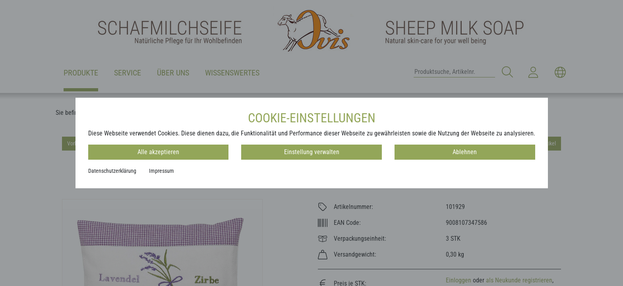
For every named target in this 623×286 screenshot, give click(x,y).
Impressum (161, 171)
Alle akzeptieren (158, 152)
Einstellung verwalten (311, 152)
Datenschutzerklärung (112, 171)
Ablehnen (465, 152)
